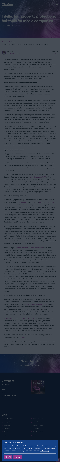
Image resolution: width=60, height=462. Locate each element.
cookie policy (44, 451)
